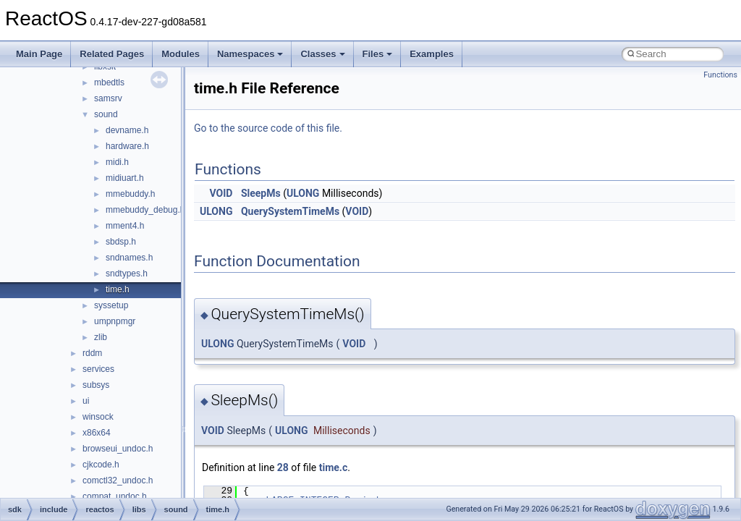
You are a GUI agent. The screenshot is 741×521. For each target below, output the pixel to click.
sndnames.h (129, 258)
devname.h (127, 130)
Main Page (39, 53)
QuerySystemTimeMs (290, 211)
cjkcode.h (100, 464)
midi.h (117, 162)
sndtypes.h (127, 273)
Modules (180, 53)
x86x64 (96, 433)
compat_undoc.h (114, 496)
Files (378, 53)
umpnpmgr (114, 321)
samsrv (108, 98)
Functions (720, 75)
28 (283, 467)
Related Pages (112, 53)
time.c (333, 467)
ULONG (303, 193)
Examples (432, 53)
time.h (118, 289)
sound (106, 114)
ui (85, 401)
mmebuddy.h (130, 194)
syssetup (111, 305)
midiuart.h (125, 178)
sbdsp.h (121, 242)
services (98, 369)
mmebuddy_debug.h (145, 210)
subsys (95, 385)
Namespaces (250, 53)
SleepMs (261, 193)
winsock (98, 417)
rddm (92, 353)
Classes (322, 53)
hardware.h (127, 146)
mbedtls (109, 82)
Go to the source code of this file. (268, 128)
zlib (100, 337)
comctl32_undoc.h (117, 480)
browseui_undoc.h (117, 449)
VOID (221, 193)
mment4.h (125, 226)
